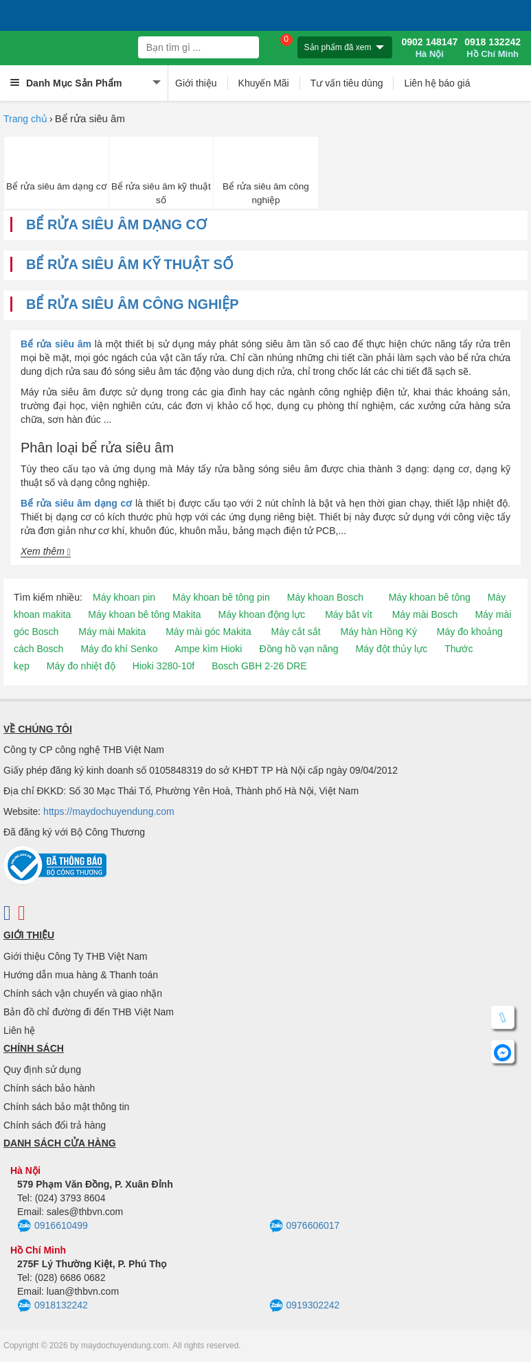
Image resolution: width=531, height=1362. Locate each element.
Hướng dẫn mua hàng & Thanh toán (80, 974)
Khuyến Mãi (263, 83)
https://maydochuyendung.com (108, 811)
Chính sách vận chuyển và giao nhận (82, 993)
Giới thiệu (196, 83)
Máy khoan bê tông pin (221, 597)
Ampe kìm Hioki (208, 648)
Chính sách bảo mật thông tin (66, 1106)
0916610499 (52, 1226)
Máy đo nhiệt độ (81, 665)
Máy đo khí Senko (118, 648)
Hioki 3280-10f (163, 665)
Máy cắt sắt (296, 631)
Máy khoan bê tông (430, 597)
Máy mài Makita (112, 631)
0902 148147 (429, 48)
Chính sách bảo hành (49, 1088)
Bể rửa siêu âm (56, 343)
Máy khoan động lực (262, 614)
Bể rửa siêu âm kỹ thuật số (161, 193)
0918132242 (52, 1306)
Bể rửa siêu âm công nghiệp (266, 193)
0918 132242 (492, 48)
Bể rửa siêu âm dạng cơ (56, 186)
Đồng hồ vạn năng (298, 648)
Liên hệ (19, 1030)
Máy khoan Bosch (325, 597)
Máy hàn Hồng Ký (378, 631)
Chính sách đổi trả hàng (54, 1125)
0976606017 (304, 1226)
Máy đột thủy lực (392, 648)
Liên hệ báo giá (437, 83)
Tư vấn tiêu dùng (346, 83)
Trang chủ (25, 118)
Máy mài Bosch (425, 614)
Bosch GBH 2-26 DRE (259, 665)
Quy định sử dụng (42, 1069)
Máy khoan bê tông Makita (144, 614)
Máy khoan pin (124, 597)
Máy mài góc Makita (208, 631)
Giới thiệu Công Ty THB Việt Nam (75, 956)
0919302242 (304, 1306)
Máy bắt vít (348, 614)
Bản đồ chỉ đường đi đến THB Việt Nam (88, 1011)
